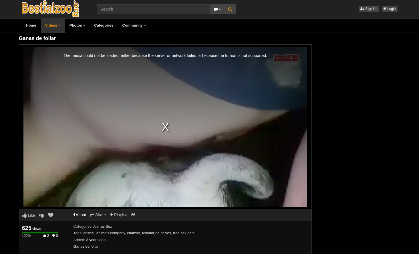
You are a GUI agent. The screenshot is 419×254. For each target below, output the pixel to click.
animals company (110, 233)
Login (390, 9)
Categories (103, 25)
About (80, 215)
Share (98, 215)
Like (28, 215)
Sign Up (369, 9)
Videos (53, 25)
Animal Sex (102, 226)
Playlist (118, 215)
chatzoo (133, 233)
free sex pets (183, 233)
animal (88, 233)
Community (134, 25)
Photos (77, 25)
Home (31, 25)
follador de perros (156, 233)
